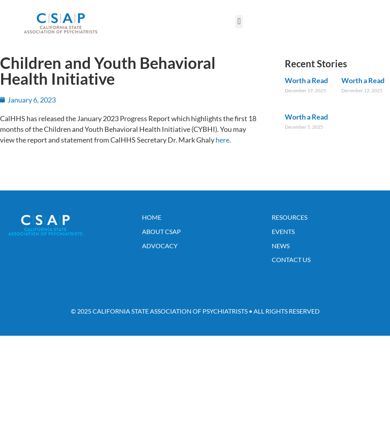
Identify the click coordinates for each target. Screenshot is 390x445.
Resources (289, 217)
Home (151, 217)
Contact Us (291, 259)
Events (283, 231)
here (222, 139)
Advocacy (160, 245)
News (281, 245)
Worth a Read (306, 80)
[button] (239, 21)
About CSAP (161, 231)
